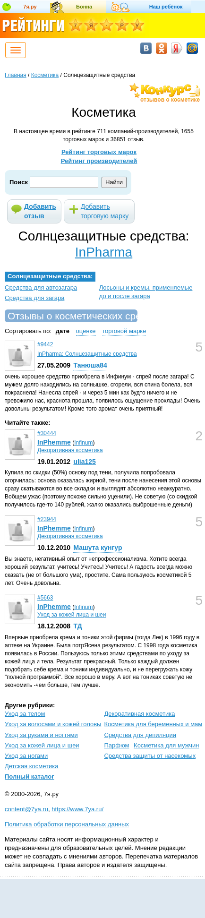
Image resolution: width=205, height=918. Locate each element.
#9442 (45, 344)
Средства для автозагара (41, 287)
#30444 (46, 433)
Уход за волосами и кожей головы (53, 724)
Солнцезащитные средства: (50, 276)
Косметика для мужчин (166, 745)
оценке (86, 331)
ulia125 (84, 461)
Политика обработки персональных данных (67, 824)
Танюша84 (90, 365)
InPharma (103, 252)
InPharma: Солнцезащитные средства (87, 354)
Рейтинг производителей (99, 160)
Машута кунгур (97, 547)
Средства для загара (34, 297)
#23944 (46, 519)
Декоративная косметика (70, 450)
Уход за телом (25, 713)
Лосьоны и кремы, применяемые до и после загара (146, 292)
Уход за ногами (26, 755)
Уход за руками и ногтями (41, 734)
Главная (15, 75)
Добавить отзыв (40, 211)
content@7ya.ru (26, 809)
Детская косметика (31, 766)
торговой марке (124, 331)
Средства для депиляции (140, 734)
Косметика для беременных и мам (153, 724)
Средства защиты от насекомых (150, 755)
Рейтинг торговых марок (99, 151)
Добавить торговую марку (104, 211)
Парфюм (116, 745)
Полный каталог (29, 776)
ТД (77, 626)
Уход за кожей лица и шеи (71, 614)
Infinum (83, 442)
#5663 (45, 597)
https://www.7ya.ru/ (77, 809)
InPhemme (54, 442)
